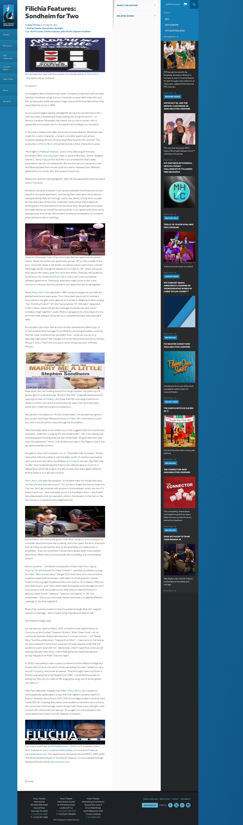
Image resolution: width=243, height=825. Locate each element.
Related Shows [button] (125, 16)
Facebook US (170, 805)
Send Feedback (150, 805)
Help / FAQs (8, 79)
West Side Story (80, 566)
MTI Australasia (175, 30)
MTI (167, 19)
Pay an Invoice (170, 37)
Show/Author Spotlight (52, 28)
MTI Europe (172, 24)
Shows (6, 34)
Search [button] (194, 4)
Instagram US (188, 805)
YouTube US (182, 805)
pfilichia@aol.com (60, 746)
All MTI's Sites (36, 31)
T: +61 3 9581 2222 (93, 817)
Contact (175, 799)
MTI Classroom (7, 57)
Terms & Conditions (150, 799)
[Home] (8, 14)
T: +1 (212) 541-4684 (39, 814)
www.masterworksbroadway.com (60, 750)
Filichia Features (52, 31)
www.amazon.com (60, 761)
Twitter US (176, 805)
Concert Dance (6, 68)
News (5, 90)
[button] (185, 4)
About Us (7, 101)
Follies (28, 308)
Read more (170, 92)
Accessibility (185, 799)
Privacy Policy (165, 799)
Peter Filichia (34, 25)
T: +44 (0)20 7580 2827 (66, 811)
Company (74, 461)
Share (30, 781)
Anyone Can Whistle (35, 570)
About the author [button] (127, 5)
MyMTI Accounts (173, 4)
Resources (7, 45)
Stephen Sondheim (82, 31)
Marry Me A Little (49, 144)
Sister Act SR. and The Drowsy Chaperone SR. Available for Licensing (177, 106)
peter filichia (67, 31)
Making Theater (34, 28)
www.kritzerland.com (36, 754)
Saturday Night (51, 155)
